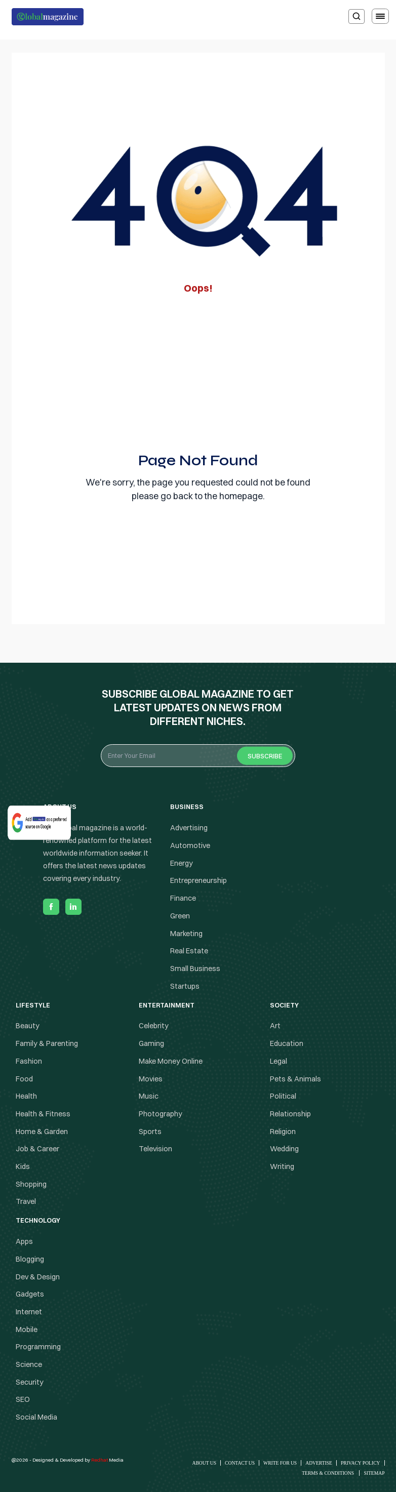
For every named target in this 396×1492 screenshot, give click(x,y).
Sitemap (374, 1473)
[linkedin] (73, 907)
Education (286, 1043)
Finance (183, 898)
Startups (185, 986)
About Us (204, 1463)
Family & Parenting (47, 1043)
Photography (160, 1113)
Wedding (284, 1148)
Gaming (151, 1043)
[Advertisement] (198, 370)
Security (30, 1382)
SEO (23, 1399)
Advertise (318, 1463)
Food (24, 1078)
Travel (26, 1201)
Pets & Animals (295, 1078)
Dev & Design (38, 1276)
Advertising (189, 827)
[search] (356, 16)
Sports (150, 1131)
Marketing (186, 933)
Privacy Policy (360, 1463)
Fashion (29, 1061)
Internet (29, 1311)
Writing (282, 1166)
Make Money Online (171, 1061)
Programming (38, 1346)
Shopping (31, 1184)
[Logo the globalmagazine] (48, 16)
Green (180, 915)
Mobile (26, 1329)
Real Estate (189, 950)
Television (155, 1148)
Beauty (27, 1026)
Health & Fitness (43, 1113)
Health (26, 1096)
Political (283, 1096)
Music (149, 1096)
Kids (23, 1166)
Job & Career (37, 1148)
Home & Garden (42, 1131)
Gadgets (30, 1294)
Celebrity (154, 1026)
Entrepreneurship (198, 880)
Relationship (290, 1113)
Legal (278, 1061)
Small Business (195, 968)
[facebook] (51, 907)
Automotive (190, 845)
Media (107, 1460)
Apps (24, 1241)
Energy (181, 863)
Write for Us (280, 1463)
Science (29, 1364)
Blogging (30, 1259)
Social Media (36, 1417)
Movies (151, 1078)
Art (275, 1026)
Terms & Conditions (328, 1473)
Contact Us (240, 1463)
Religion (283, 1131)
